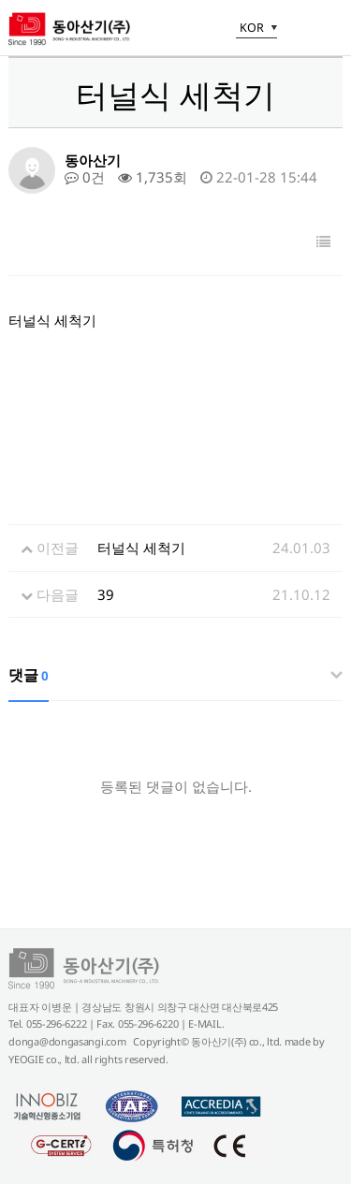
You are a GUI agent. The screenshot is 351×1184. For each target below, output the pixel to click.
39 (105, 594)
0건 (85, 176)
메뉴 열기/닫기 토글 (328, 30)
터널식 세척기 (141, 547)
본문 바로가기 (0, 0)
